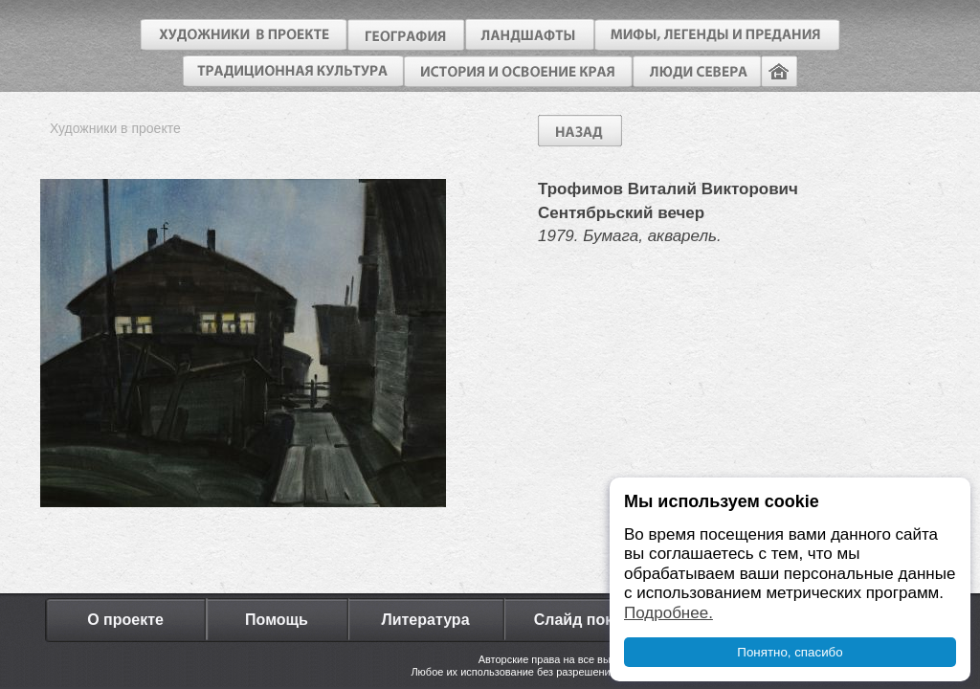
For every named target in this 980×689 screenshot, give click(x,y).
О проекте (125, 619)
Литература (425, 619)
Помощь (276, 619)
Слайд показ (582, 619)
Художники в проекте (115, 128)
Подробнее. (668, 613)
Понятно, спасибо (789, 652)
